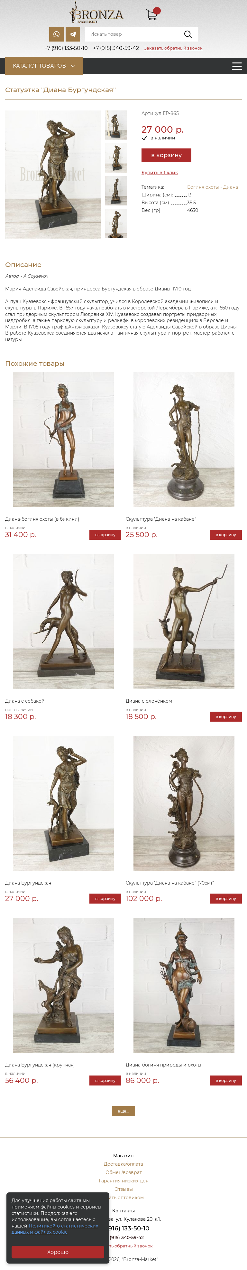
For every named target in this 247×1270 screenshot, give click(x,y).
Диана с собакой (25, 701)
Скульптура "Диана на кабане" (161, 519)
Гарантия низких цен (124, 1181)
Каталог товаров (39, 66)
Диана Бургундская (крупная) (40, 1065)
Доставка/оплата (123, 1164)
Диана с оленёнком (149, 701)
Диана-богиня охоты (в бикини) (42, 519)
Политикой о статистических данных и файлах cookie (55, 1229)
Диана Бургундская (28, 883)
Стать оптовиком (124, 1197)
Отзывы (123, 1189)
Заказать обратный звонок (173, 48)
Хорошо (58, 1252)
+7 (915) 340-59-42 (123, 1237)
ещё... (123, 1111)
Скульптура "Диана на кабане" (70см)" (170, 883)
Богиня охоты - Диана (212, 187)
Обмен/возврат (123, 1172)
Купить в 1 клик (160, 172)
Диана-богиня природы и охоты (163, 1065)
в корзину (166, 155)
